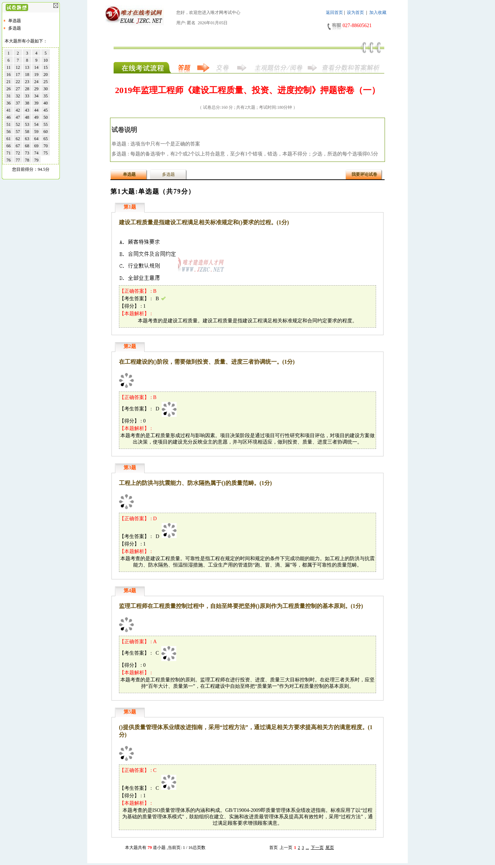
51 (8, 124)
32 (18, 95)
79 (36, 160)
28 (27, 88)
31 (8, 95)
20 (45, 74)
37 (18, 103)
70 (45, 145)
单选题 (14, 20)
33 (27, 95)
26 (8, 88)
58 (27, 131)
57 (18, 131)
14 (36, 67)
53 (27, 124)
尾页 (329, 847)
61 (8, 138)
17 (18, 74)
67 (18, 145)
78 (27, 160)
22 (18, 81)
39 (36, 103)
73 (27, 152)
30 (45, 88)
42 (18, 110)
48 (27, 117)
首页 (273, 847)
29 (36, 88)
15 (45, 67)
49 (36, 117)
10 (45, 60)
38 (27, 103)
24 (36, 81)
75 (45, 152)
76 (8, 160)
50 (45, 117)
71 (8, 152)
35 (45, 95)
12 (18, 67)
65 (45, 138)
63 (27, 138)
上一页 (286, 847)
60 (45, 131)
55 (45, 124)
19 (36, 74)
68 (27, 145)
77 (18, 160)
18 (27, 74)
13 (27, 67)
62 (18, 138)
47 (18, 117)
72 (18, 152)
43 (27, 110)
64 (36, 138)
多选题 (14, 28)
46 (8, 117)
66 (8, 145)
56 (8, 131)
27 (18, 88)
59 (36, 131)
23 (27, 81)
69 (36, 145)
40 (45, 103)
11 (8, 67)
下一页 (317, 847)
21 (8, 81)
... (307, 847)
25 (45, 81)
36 (8, 103)
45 (45, 110)
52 (18, 124)
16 (8, 74)
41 (8, 110)
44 (36, 110)
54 (36, 124)
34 (36, 95)
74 (36, 152)
